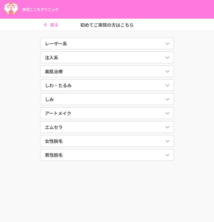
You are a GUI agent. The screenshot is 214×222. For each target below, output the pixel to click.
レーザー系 (56, 43)
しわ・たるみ (58, 85)
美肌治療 (54, 71)
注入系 (51, 57)
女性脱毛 (54, 141)
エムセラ (54, 127)
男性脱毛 (54, 155)
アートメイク (58, 113)
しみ (49, 99)
